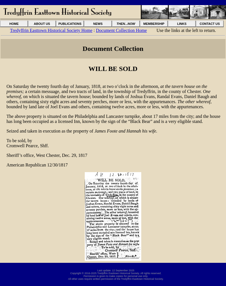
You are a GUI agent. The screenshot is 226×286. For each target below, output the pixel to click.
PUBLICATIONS (70, 23)
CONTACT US (210, 23)
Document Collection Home (121, 30)
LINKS (181, 23)
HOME (14, 23)
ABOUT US (42, 23)
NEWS (98, 23)
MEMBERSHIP (153, 23)
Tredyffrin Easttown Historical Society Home (51, 30)
